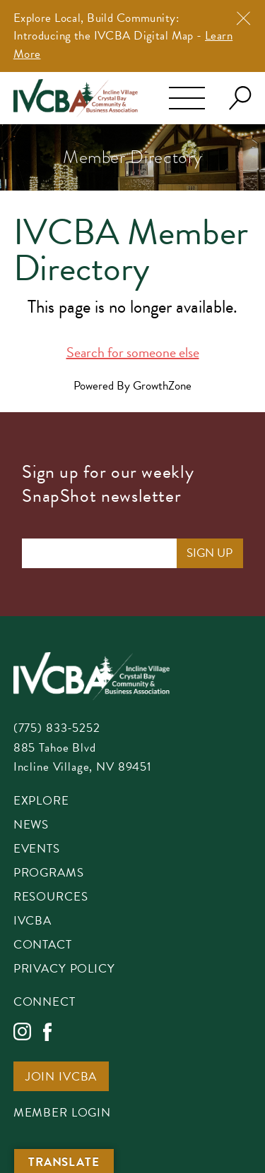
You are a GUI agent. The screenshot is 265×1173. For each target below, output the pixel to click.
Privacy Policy (64, 970)
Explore (41, 802)
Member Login (62, 1113)
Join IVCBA (61, 1077)
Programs (48, 874)
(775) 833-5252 (56, 728)
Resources (50, 898)
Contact (42, 946)
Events (36, 850)
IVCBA (32, 922)
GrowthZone (162, 386)
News (31, 826)
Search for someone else (132, 352)
